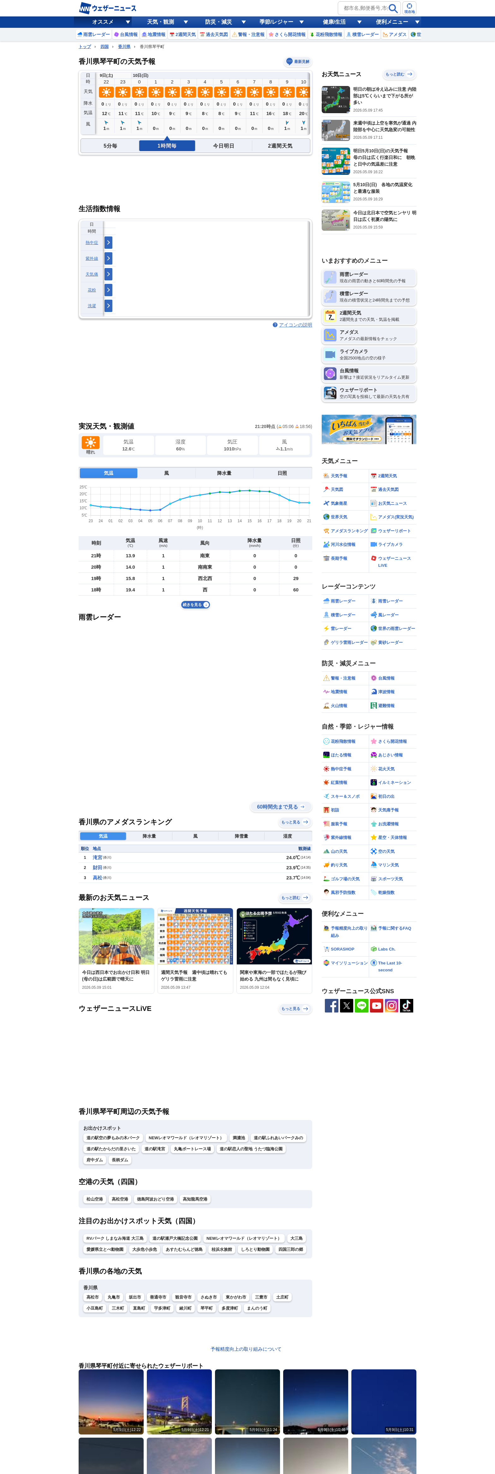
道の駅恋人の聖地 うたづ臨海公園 (251, 1149)
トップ (85, 46)
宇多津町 (162, 1308)
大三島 (296, 1238)
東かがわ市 (236, 1297)
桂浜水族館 (222, 1249)
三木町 (118, 1308)
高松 (97, 877)
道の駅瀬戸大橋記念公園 (175, 1238)
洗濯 (92, 306)
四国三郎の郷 (290, 1249)
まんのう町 (257, 1308)
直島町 (139, 1308)
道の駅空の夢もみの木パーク (113, 1137)
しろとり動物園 (255, 1249)
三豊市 (261, 1297)
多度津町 (230, 1308)
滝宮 (97, 857)
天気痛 (92, 274)
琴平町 (206, 1308)
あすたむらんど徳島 (184, 1249)
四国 (104, 46)
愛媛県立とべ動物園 (104, 1249)
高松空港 (120, 1199)
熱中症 (92, 243)
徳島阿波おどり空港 (155, 1199)
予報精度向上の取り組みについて (246, 1349)
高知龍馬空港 (195, 1199)
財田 (97, 867)
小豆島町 (94, 1308)
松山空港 (94, 1199)
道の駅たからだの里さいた (111, 1149)
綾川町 (185, 1308)
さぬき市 (208, 1297)
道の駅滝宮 (155, 1149)
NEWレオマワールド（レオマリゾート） (186, 1137)
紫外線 (92, 258)
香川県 (124, 46)
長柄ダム (120, 1160)
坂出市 (135, 1297)
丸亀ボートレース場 (192, 1149)
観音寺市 (183, 1297)
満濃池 (239, 1137)
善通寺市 (158, 1297)
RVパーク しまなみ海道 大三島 (115, 1238)
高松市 (92, 1297)
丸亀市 (114, 1297)
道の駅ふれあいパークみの (278, 1137)
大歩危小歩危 (144, 1249)
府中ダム (94, 1160)
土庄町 (282, 1297)
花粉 (92, 290)
